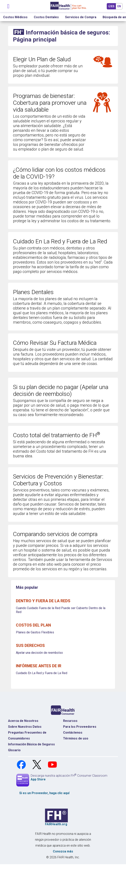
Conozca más (63, 851)
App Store (38, 779)
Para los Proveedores (79, 727)
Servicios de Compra (80, 17)
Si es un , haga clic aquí (44, 793)
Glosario (14, 750)
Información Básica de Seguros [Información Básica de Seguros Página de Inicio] (31, 744)
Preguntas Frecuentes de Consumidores (27, 735)
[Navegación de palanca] (8, 5)
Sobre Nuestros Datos (24, 727)
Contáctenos (72, 732)
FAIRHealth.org (56, 824)
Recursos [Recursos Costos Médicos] (70, 721)
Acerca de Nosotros (23, 721)
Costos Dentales (46, 17)
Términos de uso (75, 738)
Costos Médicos (15, 17)
